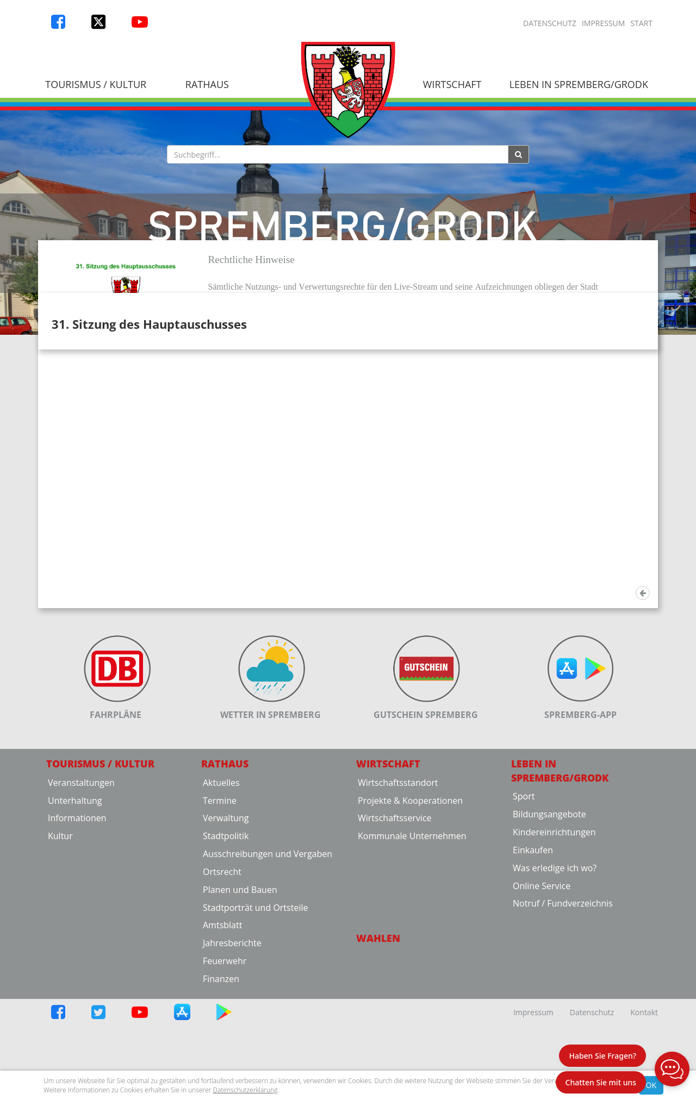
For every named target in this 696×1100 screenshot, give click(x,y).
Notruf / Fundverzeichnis (563, 1013)
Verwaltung (225, 928)
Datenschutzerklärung (245, 1090)
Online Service (541, 995)
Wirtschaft (452, 84)
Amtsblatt (222, 1035)
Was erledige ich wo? (554, 977)
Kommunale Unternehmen (412, 946)
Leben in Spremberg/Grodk (578, 84)
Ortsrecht (222, 981)
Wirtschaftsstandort (398, 892)
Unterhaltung (75, 910)
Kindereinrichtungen (554, 941)
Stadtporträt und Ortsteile (255, 1017)
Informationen (77, 928)
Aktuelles (221, 892)
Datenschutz (549, 23)
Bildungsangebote (549, 924)
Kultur (60, 946)
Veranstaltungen (81, 892)
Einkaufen (533, 959)
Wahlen (378, 1047)
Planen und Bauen (240, 999)
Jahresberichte (232, 1053)
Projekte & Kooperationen (410, 910)
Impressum (603, 23)
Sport (524, 906)
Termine (220, 910)
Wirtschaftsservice (395, 928)
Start (641, 23)
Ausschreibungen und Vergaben (267, 963)
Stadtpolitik (226, 946)
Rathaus (207, 84)
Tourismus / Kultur (95, 84)
